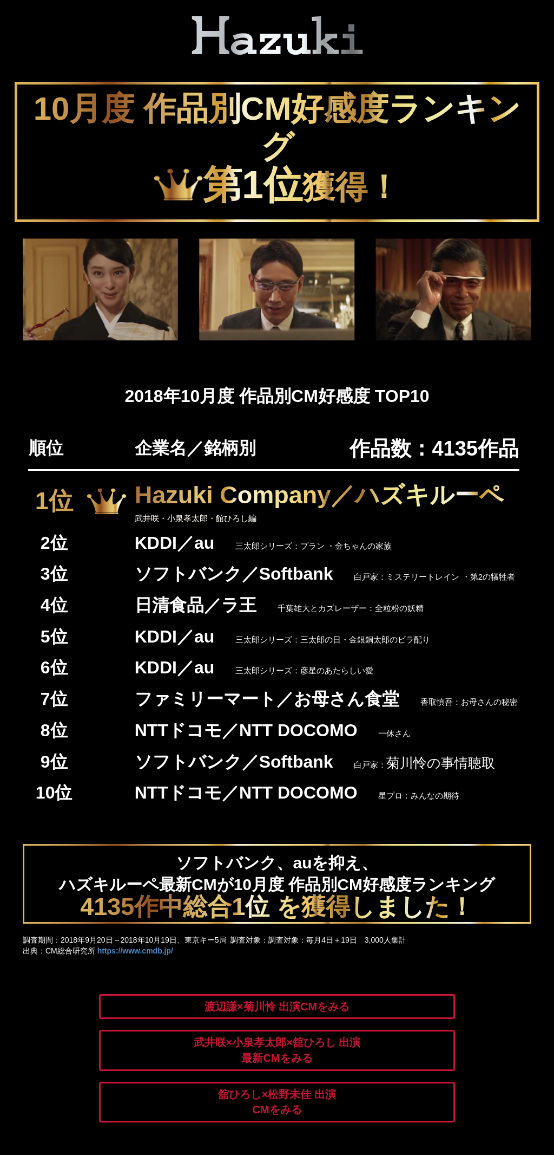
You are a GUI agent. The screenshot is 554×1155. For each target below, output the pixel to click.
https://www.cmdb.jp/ (135, 950)
